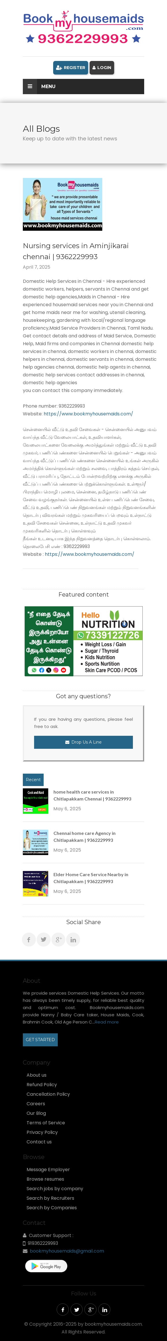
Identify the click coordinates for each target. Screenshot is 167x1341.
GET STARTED (40, 1039)
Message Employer (48, 1170)
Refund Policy (42, 1085)
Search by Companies (52, 1208)
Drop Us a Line (83, 742)
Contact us (39, 1142)
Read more (107, 1022)
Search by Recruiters (50, 1198)
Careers (36, 1104)
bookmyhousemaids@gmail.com (67, 1251)
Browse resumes (45, 1179)
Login (101, 67)
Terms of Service (46, 1123)
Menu (39, 86)
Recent (33, 779)
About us (37, 1075)
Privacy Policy (42, 1132)
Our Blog (36, 1113)
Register (70, 67)
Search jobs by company (55, 1189)
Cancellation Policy (48, 1094)
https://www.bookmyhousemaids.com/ (87, 414)
